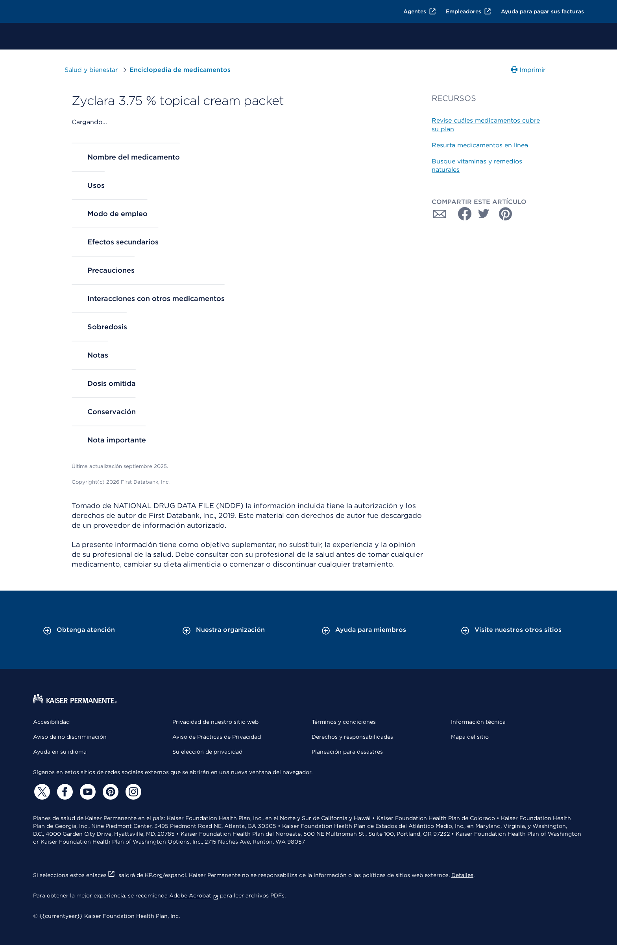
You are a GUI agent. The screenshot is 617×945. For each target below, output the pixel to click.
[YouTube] (86, 792)
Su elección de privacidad (207, 752)
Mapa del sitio (470, 737)
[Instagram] (132, 792)
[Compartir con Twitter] (483, 214)
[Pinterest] (109, 792)
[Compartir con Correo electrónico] (439, 214)
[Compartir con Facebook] (461, 214)
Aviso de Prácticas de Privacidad (216, 737)
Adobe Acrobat (193, 895)
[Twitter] (41, 792)
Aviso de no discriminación (70, 737)
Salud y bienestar (91, 69)
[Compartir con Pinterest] (506, 214)
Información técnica (478, 722)
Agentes (419, 11)
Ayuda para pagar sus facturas (542, 11)
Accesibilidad (51, 722)
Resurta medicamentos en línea (480, 145)
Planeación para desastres (347, 752)
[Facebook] (64, 792)
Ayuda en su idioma (60, 752)
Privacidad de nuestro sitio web (215, 722)
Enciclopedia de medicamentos (178, 69)
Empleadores (468, 11)
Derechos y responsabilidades (352, 737)
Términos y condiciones (344, 722)
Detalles (462, 875)
